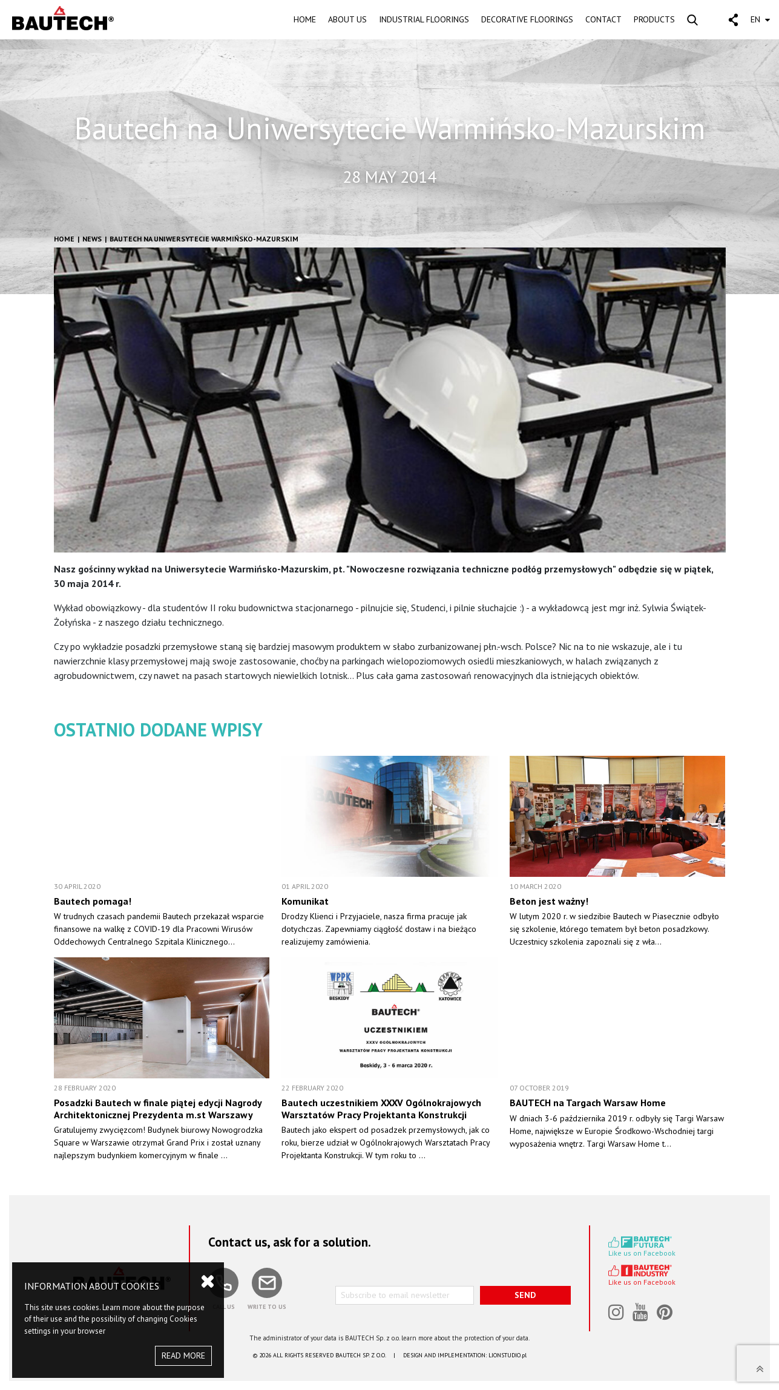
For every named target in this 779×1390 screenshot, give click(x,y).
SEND (525, 1295)
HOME (305, 19)
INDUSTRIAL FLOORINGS (424, 19)
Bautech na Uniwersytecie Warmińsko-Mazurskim (204, 238)
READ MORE (183, 1355)
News (92, 238)
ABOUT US (347, 19)
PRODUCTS (654, 19)
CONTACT (603, 19)
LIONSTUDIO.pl (507, 1355)
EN (760, 19)
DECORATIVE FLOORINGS (527, 19)
